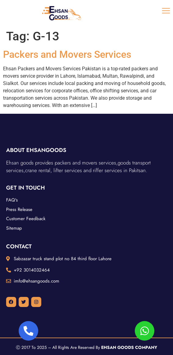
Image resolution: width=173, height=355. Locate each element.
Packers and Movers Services (67, 54)
